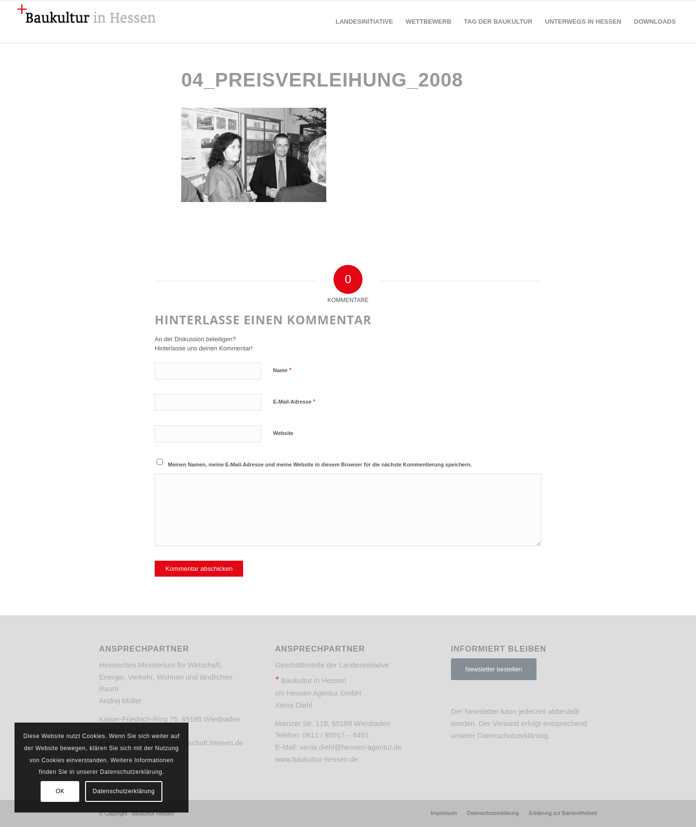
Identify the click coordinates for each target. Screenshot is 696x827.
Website (283, 433)
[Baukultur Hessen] (86, 21)
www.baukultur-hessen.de (316, 759)
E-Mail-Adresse (294, 401)
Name (282, 370)
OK (60, 791)
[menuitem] (364, 21)
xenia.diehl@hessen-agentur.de (351, 747)
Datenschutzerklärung (513, 735)
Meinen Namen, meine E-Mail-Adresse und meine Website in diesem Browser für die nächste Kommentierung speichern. (320, 464)
